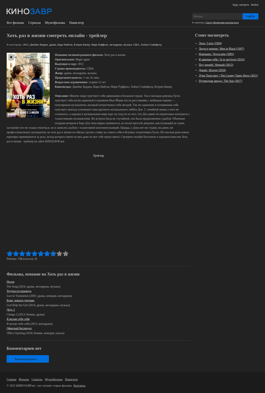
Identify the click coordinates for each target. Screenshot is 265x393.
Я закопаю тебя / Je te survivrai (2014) (222, 59)
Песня (10, 281)
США (136, 44)
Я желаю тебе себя (18, 319)
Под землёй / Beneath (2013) (216, 64)
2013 (25, 44)
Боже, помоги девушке (20, 300)
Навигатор (76, 22)
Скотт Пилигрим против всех (222, 22)
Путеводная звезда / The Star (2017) (220, 81)
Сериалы (34, 22)
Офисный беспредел (19, 328)
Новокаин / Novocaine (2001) (216, 54)
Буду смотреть (241, 4)
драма (52, 44)
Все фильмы (15, 22)
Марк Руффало (99, 44)
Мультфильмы (55, 22)
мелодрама (116, 44)
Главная (11, 379)
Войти (254, 4)
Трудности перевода (19, 291)
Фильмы (24, 379)
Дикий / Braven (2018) (212, 70)
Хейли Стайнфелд (151, 44)
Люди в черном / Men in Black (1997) (221, 48)
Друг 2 (11, 309)
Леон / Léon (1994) (210, 43)
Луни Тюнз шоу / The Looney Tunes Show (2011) (228, 75)
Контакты (79, 385)
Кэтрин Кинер (82, 44)
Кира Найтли (64, 44)
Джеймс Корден (39, 44)
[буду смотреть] (11, 57)
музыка (127, 44)
